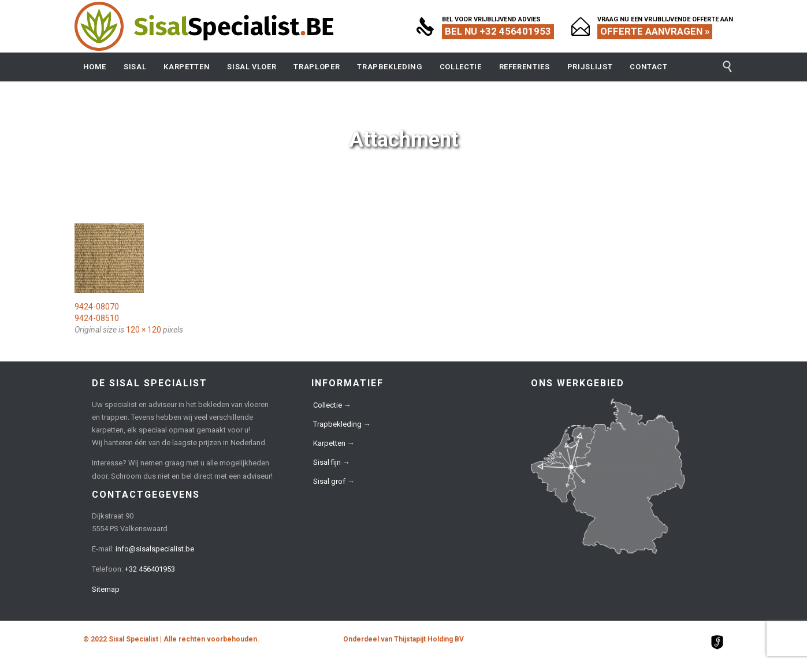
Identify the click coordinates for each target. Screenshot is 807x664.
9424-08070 (97, 306)
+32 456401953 (150, 569)
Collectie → (332, 405)
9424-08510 (97, 318)
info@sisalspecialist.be (155, 548)
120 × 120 (143, 329)
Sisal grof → (334, 481)
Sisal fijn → (331, 462)
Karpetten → (334, 443)
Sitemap (106, 589)
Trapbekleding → (342, 424)
